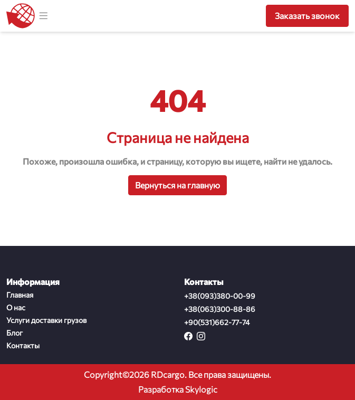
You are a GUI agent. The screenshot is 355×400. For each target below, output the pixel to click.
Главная (19, 294)
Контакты (23, 345)
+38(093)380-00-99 (219, 295)
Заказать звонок (307, 16)
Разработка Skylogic (177, 389)
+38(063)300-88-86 (219, 308)
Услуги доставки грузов (46, 320)
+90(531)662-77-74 (217, 322)
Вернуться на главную (177, 185)
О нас (15, 307)
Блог (14, 332)
